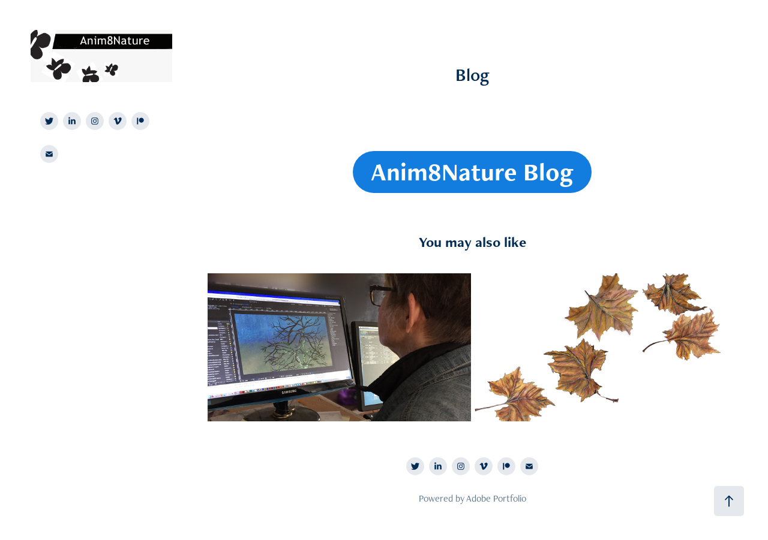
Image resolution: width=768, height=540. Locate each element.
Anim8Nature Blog (472, 171)
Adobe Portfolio (496, 498)
